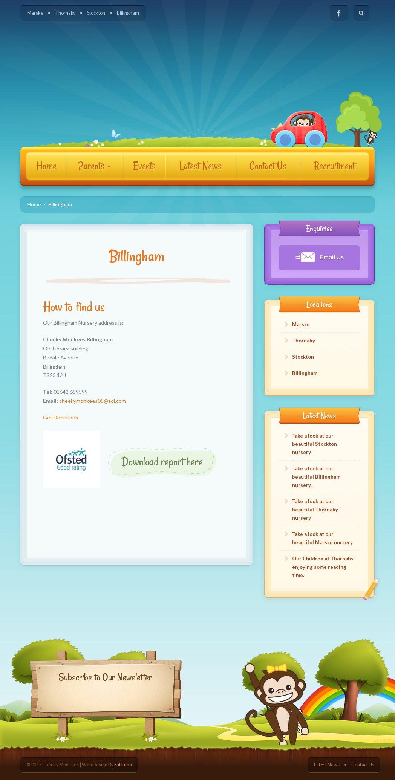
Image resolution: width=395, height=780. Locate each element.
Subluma (123, 765)
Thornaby (65, 13)
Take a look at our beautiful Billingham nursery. (316, 476)
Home (46, 166)
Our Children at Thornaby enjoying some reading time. (323, 567)
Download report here (162, 461)
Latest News (201, 166)
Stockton (96, 13)
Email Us (319, 257)
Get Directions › (62, 417)
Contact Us (267, 166)
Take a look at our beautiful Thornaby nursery (315, 509)
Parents (94, 166)
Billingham (128, 13)
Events (144, 166)
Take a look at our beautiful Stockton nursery (314, 444)
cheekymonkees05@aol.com (92, 401)
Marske (35, 13)
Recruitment (334, 166)
